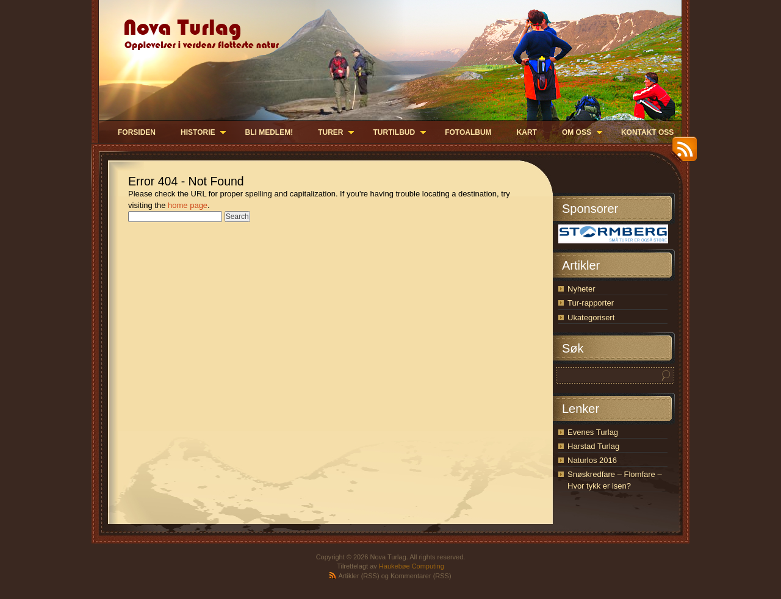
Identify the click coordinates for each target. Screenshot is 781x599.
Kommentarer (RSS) (421, 575)
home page (187, 205)
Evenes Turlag (592, 432)
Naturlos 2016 (592, 460)
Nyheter (581, 288)
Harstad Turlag (593, 446)
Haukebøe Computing (411, 566)
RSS (681, 153)
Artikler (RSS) (358, 575)
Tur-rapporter (590, 302)
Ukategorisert (590, 317)
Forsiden (137, 132)
